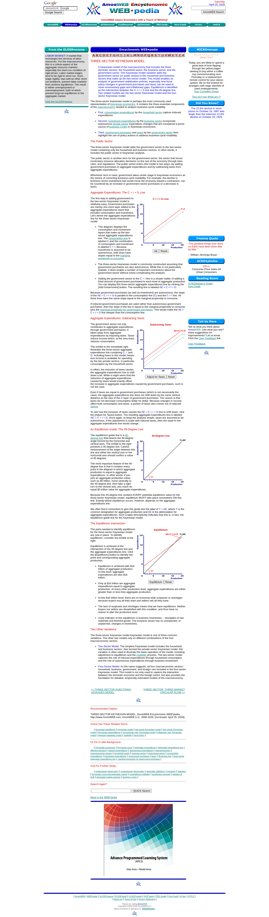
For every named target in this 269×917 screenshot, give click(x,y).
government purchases (118, 132)
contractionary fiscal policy (132, 771)
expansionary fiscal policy (107, 771)
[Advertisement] (134, 36)
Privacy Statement (147, 899)
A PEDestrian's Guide (200, 283)
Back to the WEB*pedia (103, 797)
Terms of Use (130, 899)
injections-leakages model (110, 735)
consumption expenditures (119, 112)
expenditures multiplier (139, 774)
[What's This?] (206, 57)
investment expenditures (122, 121)
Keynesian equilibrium (105, 729)
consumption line (118, 238)
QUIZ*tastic (149, 896)
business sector (153, 121)
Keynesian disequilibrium (109, 732)
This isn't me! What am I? (206, 96)
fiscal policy (139, 735)
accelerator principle (161, 774)
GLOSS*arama (106, 896)
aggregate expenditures (145, 747)
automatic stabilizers (156, 771)
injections (171, 771)
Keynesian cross (124, 747)
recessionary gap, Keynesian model (139, 732)
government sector (162, 132)
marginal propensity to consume (114, 257)
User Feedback (207, 338)
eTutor (183, 896)
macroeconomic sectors (101, 753)
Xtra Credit (194, 286)
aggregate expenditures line (170, 747)
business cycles (118, 126)
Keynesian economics (122, 104)
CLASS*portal (135, 896)
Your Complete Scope (206, 91)
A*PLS (191, 896)
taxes (140, 132)
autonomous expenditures (141, 750)
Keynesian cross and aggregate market (109, 774)
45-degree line (164, 756)
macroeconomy (106, 107)
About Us (118, 899)
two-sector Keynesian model (148, 729)
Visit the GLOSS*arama (58, 101)
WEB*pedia (92, 896)
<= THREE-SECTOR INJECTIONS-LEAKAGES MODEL (111, 691)
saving (94, 406)
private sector (120, 123)
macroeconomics (163, 750)
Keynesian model (125, 729)
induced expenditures (117, 750)
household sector (152, 112)
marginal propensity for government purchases (126, 309)
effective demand (98, 750)
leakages (182, 771)
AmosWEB (80, 896)
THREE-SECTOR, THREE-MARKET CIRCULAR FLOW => (164, 691)
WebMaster (148, 908)
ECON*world (121, 896)
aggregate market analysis (109, 777)
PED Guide (161, 896)
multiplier (141, 654)
